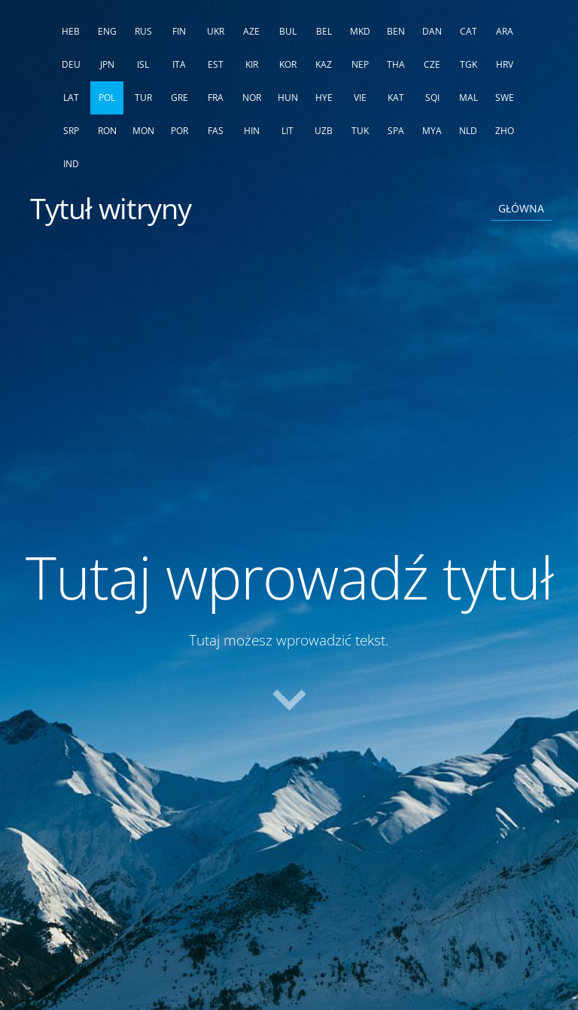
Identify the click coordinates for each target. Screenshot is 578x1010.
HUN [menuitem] (288, 97)
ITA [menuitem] (179, 64)
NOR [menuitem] (251, 97)
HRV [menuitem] (504, 64)
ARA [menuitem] (504, 31)
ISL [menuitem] (143, 64)
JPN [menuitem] (107, 64)
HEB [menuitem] (71, 31)
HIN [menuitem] (252, 130)
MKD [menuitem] (360, 31)
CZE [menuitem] (432, 64)
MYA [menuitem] (432, 130)
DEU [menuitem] (71, 64)
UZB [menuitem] (324, 130)
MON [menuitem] (143, 130)
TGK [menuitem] (468, 64)
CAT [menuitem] (468, 31)
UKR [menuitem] (215, 31)
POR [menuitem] (179, 130)
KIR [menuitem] (251, 64)
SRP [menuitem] (71, 130)
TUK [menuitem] (360, 130)
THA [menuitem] (396, 64)
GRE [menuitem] (179, 97)
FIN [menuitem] (179, 31)
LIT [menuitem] (287, 130)
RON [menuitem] (107, 130)
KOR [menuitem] (288, 64)
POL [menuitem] (107, 97)
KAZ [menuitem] (323, 64)
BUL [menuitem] (288, 31)
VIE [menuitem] (360, 97)
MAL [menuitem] (468, 97)
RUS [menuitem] (143, 31)
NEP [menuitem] (360, 64)
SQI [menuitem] (432, 97)
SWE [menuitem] (504, 97)
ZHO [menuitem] (504, 130)
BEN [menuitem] (396, 31)
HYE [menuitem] (324, 97)
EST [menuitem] (216, 64)
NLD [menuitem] (468, 130)
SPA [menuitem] (396, 130)
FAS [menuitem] (216, 130)
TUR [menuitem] (143, 97)
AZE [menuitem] (251, 31)
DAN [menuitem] (432, 31)
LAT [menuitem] (71, 97)
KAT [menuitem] (396, 97)
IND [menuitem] (71, 163)
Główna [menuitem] (521, 208)
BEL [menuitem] (324, 31)
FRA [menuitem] (216, 97)
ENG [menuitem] (107, 31)
